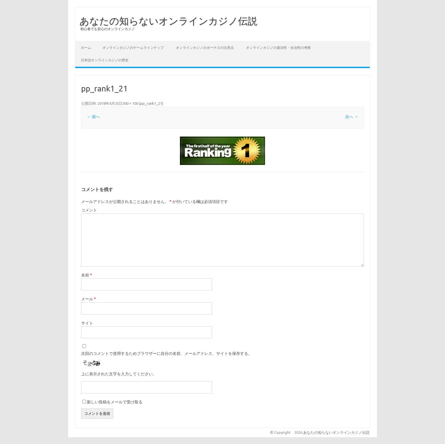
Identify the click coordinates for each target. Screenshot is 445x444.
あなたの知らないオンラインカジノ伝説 (168, 20)
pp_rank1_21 (151, 103)
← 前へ (93, 116)
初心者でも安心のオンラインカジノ (107, 29)
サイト (87, 323)
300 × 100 (130, 103)
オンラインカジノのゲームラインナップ (133, 47)
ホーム (86, 47)
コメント (89, 210)
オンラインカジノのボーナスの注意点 (205, 47)
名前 (86, 275)
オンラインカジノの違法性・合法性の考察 (278, 47)
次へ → (351, 116)
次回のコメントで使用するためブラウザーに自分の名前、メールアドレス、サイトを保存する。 (166, 353)
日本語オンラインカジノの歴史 (105, 60)
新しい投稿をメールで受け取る (114, 402)
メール (88, 299)
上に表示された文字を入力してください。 (119, 374)
